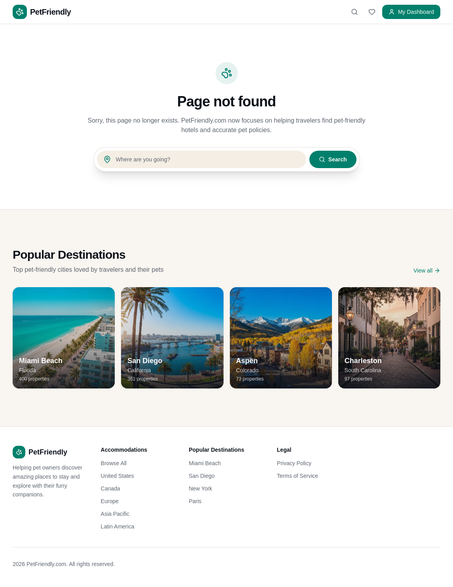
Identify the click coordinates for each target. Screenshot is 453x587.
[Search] (354, 12)
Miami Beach (205, 463)
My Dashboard (411, 12)
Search (333, 159)
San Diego (201, 476)
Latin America (118, 526)
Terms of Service (297, 476)
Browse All (114, 463)
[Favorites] (372, 12)
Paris (195, 501)
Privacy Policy (294, 463)
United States (117, 476)
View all (426, 270)
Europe (110, 501)
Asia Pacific (115, 514)
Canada (110, 488)
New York (200, 488)
